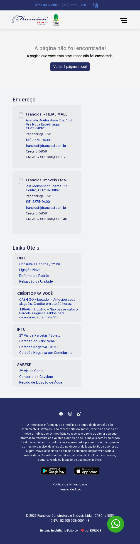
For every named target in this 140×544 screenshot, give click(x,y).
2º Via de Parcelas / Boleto (40, 335)
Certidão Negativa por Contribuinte (46, 352)
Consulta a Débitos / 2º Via (40, 264)
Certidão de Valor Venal (37, 341)
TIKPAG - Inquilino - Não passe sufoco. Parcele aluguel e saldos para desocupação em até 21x (49, 313)
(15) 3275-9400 (38, 140)
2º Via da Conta (31, 371)
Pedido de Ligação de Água (40, 382)
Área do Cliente (46, 5)
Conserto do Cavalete (36, 377)
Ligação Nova (29, 270)
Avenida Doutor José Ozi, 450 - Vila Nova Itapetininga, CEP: (50, 124)
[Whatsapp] (79, 413)
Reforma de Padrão (34, 276)
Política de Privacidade (70, 484)
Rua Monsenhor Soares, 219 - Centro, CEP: (48, 188)
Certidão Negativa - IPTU (38, 347)
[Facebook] (61, 413)
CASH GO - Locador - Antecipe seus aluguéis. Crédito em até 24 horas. (47, 301)
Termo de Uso (70, 489)
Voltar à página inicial (70, 66)
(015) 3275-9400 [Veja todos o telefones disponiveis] (74, 5)
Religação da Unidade (36, 281)
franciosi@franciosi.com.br (46, 146)
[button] (95, 5)
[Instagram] (70, 413)
